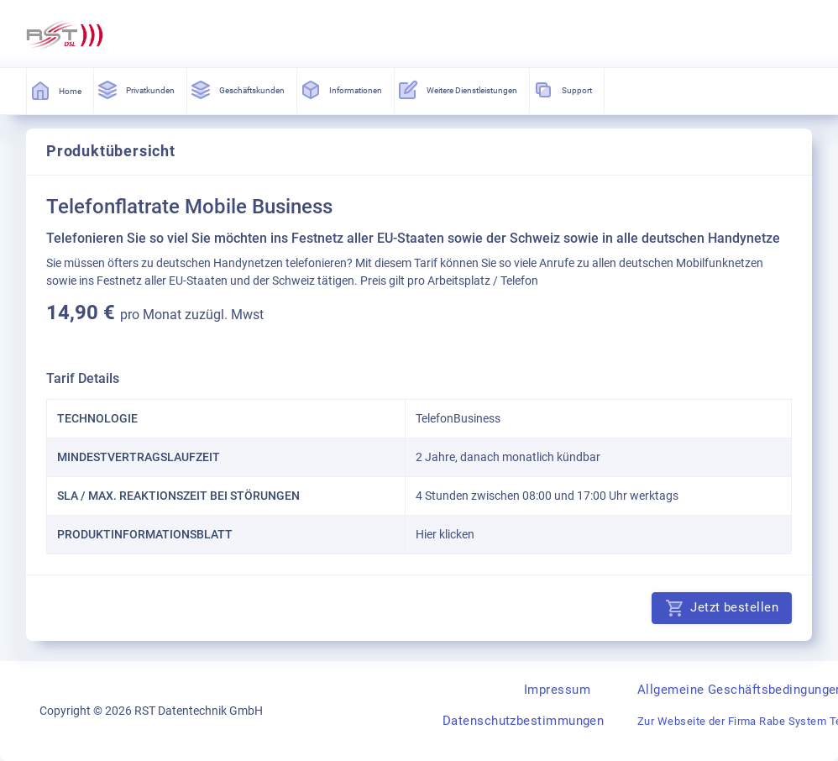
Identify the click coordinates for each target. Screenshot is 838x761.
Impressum (557, 689)
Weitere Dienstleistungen (458, 90)
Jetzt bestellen (721, 608)
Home (56, 91)
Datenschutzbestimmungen (523, 720)
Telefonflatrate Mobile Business (189, 206)
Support (563, 90)
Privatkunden (136, 90)
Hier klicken (445, 534)
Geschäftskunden (238, 90)
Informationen (342, 90)
